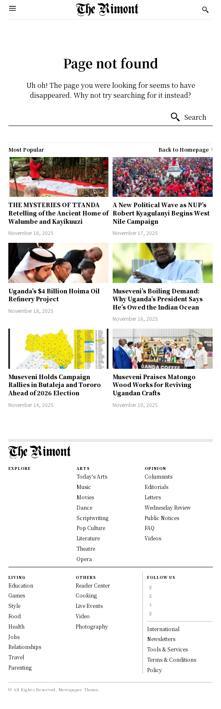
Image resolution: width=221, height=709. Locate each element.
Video (83, 615)
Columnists (158, 476)
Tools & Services (167, 649)
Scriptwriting (92, 517)
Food (14, 615)
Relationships (24, 646)
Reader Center (93, 585)
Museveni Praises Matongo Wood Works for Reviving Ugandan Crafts (154, 385)
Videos (153, 538)
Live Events (89, 605)
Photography (92, 626)
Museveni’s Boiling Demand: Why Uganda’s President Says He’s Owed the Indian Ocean (158, 299)
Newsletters (161, 638)
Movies (85, 497)
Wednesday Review (168, 507)
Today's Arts (91, 476)
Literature (88, 538)
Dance (84, 507)
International (163, 628)
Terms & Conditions (171, 659)
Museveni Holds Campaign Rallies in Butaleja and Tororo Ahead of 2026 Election (54, 385)
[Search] (188, 117)
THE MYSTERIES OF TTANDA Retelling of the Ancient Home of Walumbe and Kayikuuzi (58, 213)
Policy (154, 669)
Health (16, 626)
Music (83, 486)
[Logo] (107, 9)
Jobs (14, 636)
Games (16, 595)
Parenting (20, 667)
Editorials (156, 486)
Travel (16, 657)
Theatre (85, 548)
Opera (84, 558)
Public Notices (162, 517)
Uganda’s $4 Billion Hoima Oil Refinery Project (54, 295)
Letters (153, 497)
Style (14, 605)
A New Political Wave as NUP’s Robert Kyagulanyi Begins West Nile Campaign (161, 213)
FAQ (150, 527)
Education (20, 585)
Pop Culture (90, 527)
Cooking (86, 595)
